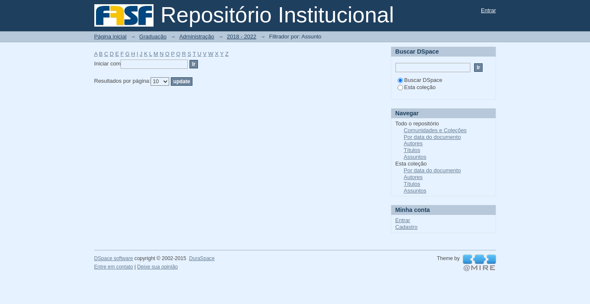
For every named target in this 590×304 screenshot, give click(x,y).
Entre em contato (113, 267)
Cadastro (406, 227)
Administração (196, 36)
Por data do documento (432, 137)
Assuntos (415, 157)
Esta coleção (417, 87)
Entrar (488, 10)
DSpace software (113, 258)
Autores (413, 143)
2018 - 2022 (241, 36)
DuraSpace (201, 258)
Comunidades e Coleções (435, 130)
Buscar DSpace (420, 80)
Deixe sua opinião (157, 267)
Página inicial (110, 36)
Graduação (152, 36)
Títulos (412, 150)
